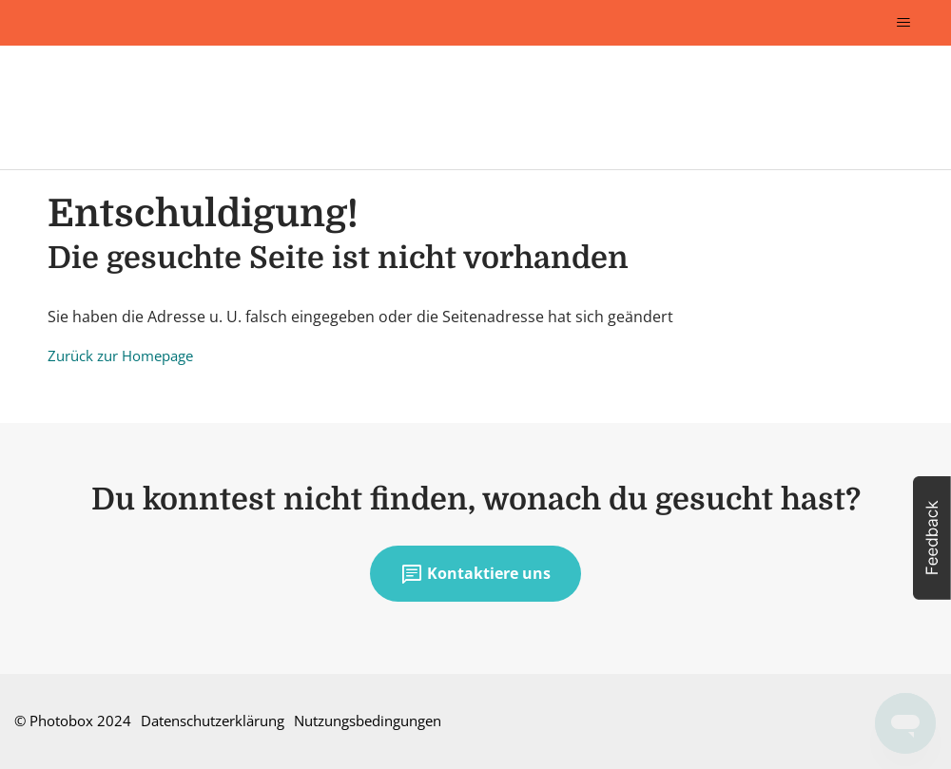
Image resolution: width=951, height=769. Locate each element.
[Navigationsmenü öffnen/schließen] (903, 23)
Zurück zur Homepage (120, 355)
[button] (932, 538)
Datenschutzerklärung (212, 720)
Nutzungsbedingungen (367, 720)
